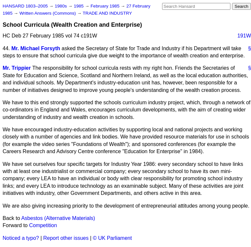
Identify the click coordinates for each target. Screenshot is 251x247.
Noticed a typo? (21, 238)
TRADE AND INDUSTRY (107, 13)
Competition (43, 225)
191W (244, 35)
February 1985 (106, 6)
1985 (79, 6)
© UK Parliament (112, 238)
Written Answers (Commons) (48, 13)
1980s (61, 6)
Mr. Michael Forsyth (35, 48)
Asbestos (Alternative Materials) (58, 218)
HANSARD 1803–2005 (25, 6)
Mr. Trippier (17, 68)
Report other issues (66, 238)
